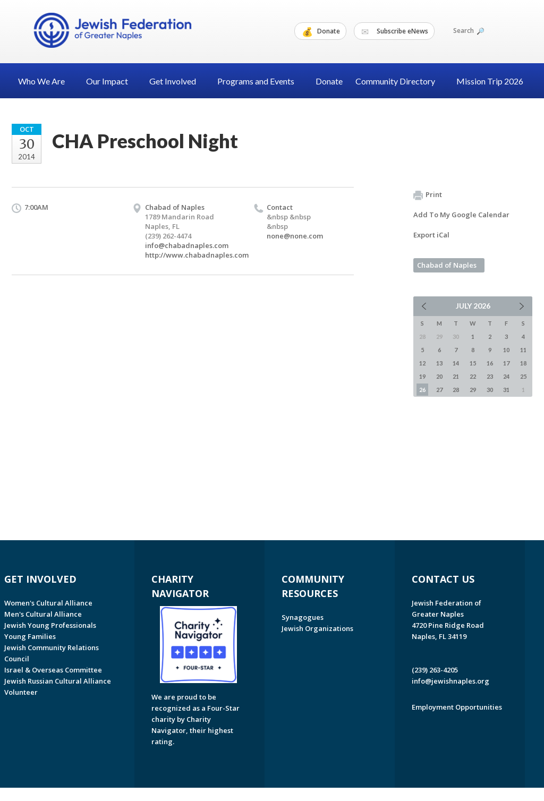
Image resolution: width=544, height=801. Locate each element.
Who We (45, 81)
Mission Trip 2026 (489, 81)
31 (506, 389)
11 (523, 349)
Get (177, 81)
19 (422, 376)
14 (456, 363)
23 (490, 376)
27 (439, 389)
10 (506, 349)
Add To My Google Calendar (461, 214)
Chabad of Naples (447, 265)
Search (468, 30)
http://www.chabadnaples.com (197, 255)
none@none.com (295, 236)
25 (523, 376)
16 (490, 363)
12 (422, 363)
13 (439, 363)
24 (506, 376)
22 (473, 376)
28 (456, 389)
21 (456, 376)
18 (523, 363)
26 (422, 389)
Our (111, 81)
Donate (321, 31)
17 (506, 363)
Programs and (260, 81)
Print (427, 195)
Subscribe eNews (394, 31)
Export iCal (431, 235)
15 (473, 363)
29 (473, 389)
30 (490, 389)
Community (399, 81)
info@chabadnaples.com (186, 245)
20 (439, 376)
